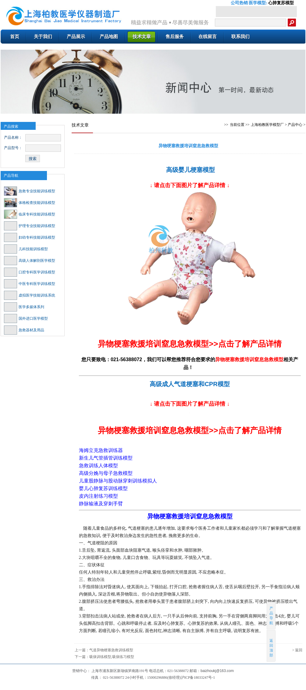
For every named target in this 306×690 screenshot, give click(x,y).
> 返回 (297, 650)
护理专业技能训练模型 (29, 225)
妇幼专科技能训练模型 (29, 237)
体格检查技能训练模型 (29, 202)
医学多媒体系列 (24, 306)
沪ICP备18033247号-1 (198, 677)
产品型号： (13, 148)
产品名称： (13, 137)
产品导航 (11, 175)
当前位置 (237, 125)
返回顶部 (271, 645)
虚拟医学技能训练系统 (29, 295)
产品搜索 (11, 126)
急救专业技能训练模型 (29, 191)
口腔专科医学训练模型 (29, 272)
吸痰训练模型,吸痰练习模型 (111, 657)
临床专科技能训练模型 (29, 214)
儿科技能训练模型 (26, 249)
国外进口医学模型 (26, 318)
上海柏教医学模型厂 (267, 125)
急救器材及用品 (24, 330)
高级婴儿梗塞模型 (190, 169)
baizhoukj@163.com (217, 671)
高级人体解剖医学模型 (29, 260)
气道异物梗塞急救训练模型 (111, 650)
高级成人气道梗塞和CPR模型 (190, 384)
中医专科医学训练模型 (29, 283)
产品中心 (295, 125)
